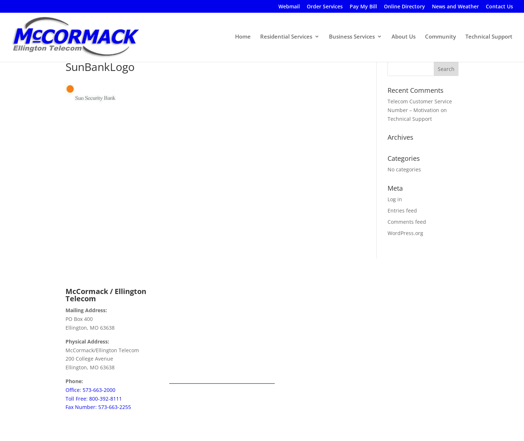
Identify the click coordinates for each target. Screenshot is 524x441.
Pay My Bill (363, 7)
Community (440, 36)
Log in (395, 199)
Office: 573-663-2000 (90, 389)
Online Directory (404, 7)
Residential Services (286, 36)
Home (243, 36)
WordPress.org (405, 233)
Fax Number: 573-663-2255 (98, 407)
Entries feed (402, 210)
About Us (404, 36)
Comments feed (407, 221)
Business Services (352, 36)
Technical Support (488, 36)
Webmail (289, 7)
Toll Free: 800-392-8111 (94, 398)
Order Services (325, 7)
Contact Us (499, 7)
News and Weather (455, 7)
